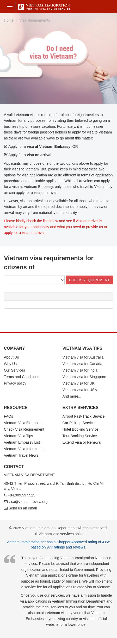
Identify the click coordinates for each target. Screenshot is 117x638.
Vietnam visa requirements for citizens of (49, 262)
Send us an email (23, 508)
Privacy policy (15, 383)
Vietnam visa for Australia (83, 357)
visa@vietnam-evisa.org (28, 502)
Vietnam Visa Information (24, 449)
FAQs (8, 416)
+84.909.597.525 (21, 495)
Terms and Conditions (21, 377)
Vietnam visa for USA (80, 390)
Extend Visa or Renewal (82, 442)
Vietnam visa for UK (79, 383)
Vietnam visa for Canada (82, 364)
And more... (72, 396)
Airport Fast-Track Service (84, 416)
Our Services (14, 370)
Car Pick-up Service (79, 423)
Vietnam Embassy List (22, 442)
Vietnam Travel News (21, 455)
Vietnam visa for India (80, 370)
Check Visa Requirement (24, 429)
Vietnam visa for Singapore (84, 377)
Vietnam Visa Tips (18, 436)
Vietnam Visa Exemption (24, 423)
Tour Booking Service (80, 436)
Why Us (10, 364)
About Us (11, 357)
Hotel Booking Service (80, 429)
